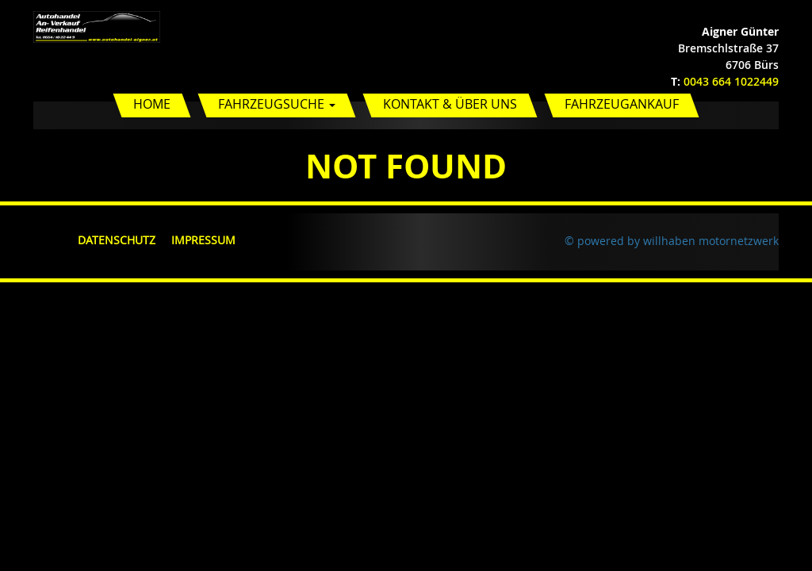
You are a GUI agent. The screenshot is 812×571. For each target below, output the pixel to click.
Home (151, 104)
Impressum (203, 239)
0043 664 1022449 (731, 81)
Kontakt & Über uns (450, 104)
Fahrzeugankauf (622, 104)
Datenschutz (116, 239)
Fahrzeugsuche (276, 104)
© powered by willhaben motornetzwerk (672, 240)
